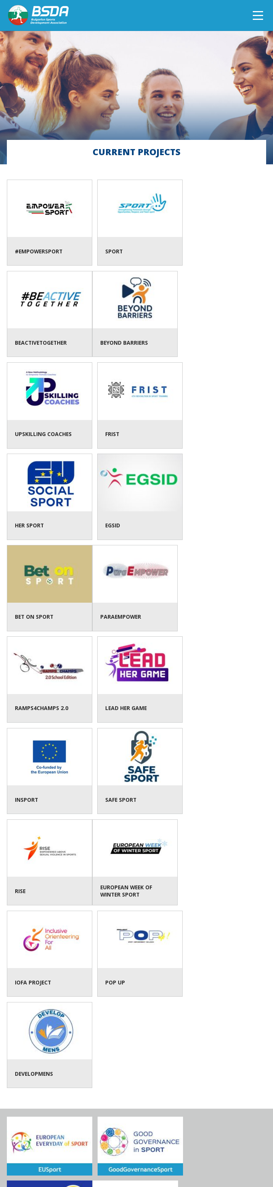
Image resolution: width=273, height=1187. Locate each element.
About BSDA (80, 1156)
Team (107, 1156)
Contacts (132, 1156)
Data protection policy (182, 1156)
